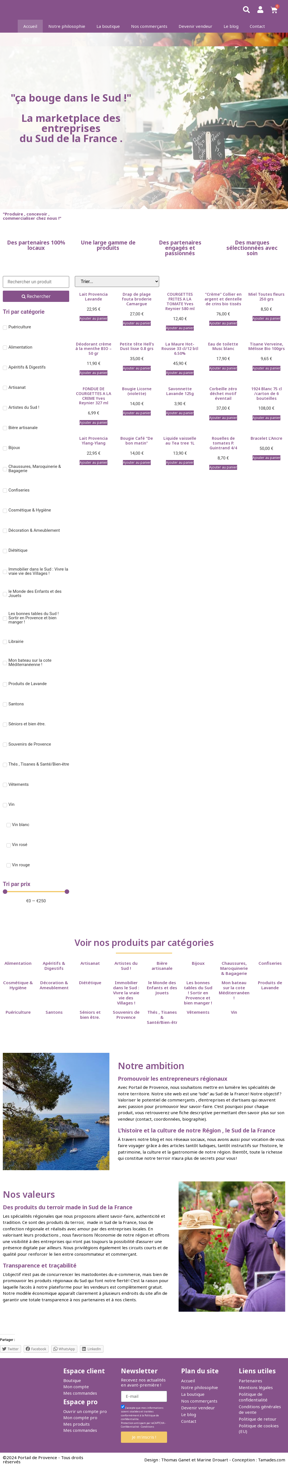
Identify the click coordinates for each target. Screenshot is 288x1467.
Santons (54, 1012)
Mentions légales (256, 1387)
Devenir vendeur (195, 26)
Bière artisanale (162, 965)
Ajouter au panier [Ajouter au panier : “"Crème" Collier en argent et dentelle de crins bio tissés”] (223, 323)
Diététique (90, 982)
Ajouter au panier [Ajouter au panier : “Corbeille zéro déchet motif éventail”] (223, 417)
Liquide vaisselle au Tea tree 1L (179, 441)
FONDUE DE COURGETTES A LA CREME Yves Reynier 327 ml (93, 395)
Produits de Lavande (270, 985)
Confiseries (270, 963)
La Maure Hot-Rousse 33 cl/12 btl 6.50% (179, 348)
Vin (234, 1012)
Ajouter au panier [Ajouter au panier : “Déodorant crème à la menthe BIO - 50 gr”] (93, 372)
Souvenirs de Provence (126, 1014)
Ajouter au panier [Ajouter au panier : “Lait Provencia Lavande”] (93, 318)
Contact (257, 26)
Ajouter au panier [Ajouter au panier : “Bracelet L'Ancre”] (266, 457)
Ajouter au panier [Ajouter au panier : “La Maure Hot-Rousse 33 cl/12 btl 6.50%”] (180, 372)
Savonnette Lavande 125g (180, 391)
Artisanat (90, 963)
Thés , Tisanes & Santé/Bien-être (163, 1017)
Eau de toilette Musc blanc (223, 346)
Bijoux (198, 963)
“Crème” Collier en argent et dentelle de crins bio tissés (223, 298)
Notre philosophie (66, 26)
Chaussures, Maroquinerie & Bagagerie (234, 968)
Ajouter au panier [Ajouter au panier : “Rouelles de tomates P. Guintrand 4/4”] (223, 467)
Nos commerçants (149, 26)
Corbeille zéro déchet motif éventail (223, 393)
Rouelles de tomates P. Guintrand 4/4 (223, 443)
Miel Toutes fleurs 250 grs (266, 296)
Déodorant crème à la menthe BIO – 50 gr (93, 348)
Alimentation (18, 963)
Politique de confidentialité (253, 1397)
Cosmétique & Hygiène (18, 985)
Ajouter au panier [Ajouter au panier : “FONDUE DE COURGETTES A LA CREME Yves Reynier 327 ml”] (93, 422)
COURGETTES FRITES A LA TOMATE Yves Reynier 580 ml (180, 301)
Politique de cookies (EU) (259, 1428)
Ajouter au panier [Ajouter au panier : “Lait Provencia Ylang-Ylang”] (93, 462)
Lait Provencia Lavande (93, 296)
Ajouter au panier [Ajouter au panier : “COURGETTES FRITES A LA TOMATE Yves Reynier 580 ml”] (180, 328)
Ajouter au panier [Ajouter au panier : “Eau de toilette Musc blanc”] (223, 368)
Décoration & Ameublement (54, 985)
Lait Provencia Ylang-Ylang (93, 441)
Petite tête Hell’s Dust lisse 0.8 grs (137, 346)
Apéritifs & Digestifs (54, 965)
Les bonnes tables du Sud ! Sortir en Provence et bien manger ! (198, 993)
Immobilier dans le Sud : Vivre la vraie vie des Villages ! (126, 993)
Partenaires (250, 1380)
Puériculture (18, 1012)
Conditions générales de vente (260, 1409)
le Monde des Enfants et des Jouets (162, 987)
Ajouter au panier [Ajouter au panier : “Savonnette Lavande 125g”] (180, 413)
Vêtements (198, 1012)
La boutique (108, 26)
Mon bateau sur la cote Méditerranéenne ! (237, 990)
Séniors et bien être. (90, 1014)
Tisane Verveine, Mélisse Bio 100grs (266, 346)
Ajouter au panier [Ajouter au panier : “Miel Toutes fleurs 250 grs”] (266, 318)
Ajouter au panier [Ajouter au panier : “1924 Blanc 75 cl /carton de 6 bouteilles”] (266, 417)
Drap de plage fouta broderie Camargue (137, 298)
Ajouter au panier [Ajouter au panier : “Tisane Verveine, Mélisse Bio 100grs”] (266, 368)
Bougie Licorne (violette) (137, 391)
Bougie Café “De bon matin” (136, 441)
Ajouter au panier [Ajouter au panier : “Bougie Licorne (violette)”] (137, 413)
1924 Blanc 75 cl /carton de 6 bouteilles (266, 393)
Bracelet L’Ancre (266, 438)
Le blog (231, 26)
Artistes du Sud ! (126, 965)
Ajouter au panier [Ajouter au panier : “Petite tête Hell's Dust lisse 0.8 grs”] (137, 368)
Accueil (30, 26)
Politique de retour (257, 1419)
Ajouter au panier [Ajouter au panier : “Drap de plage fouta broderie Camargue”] (137, 323)
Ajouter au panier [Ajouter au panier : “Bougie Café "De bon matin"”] (137, 462)
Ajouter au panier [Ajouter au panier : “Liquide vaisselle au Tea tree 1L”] (180, 462)
